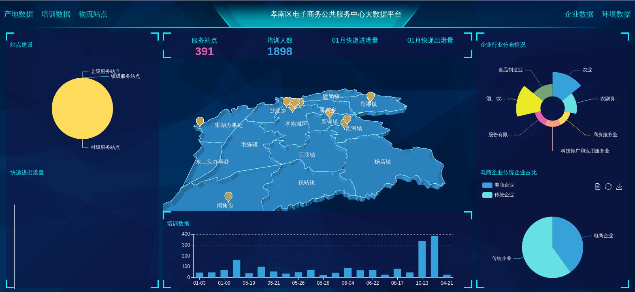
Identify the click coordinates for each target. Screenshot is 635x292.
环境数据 (616, 14)
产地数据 (18, 14)
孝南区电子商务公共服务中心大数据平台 (336, 14)
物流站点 (93, 14)
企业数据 (579, 14)
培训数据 (55, 14)
